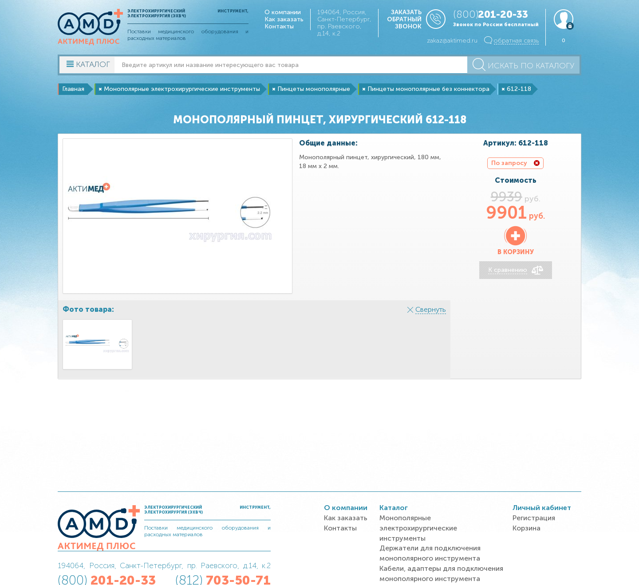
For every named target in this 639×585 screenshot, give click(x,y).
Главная (73, 89)
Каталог (393, 507)
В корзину (515, 252)
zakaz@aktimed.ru (452, 40)
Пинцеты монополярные (313, 89)
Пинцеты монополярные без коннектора (428, 89)
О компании (282, 12)
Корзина (526, 528)
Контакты (279, 26)
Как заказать (284, 19)
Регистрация (534, 518)
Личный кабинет (542, 507)
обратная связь (516, 40)
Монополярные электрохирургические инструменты (182, 89)
